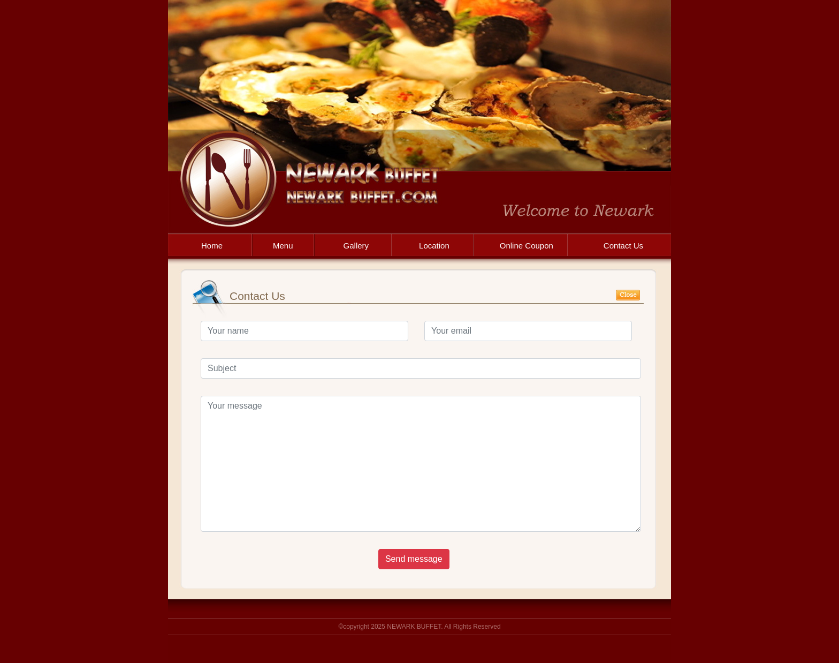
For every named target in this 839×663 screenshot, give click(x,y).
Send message (414, 558)
